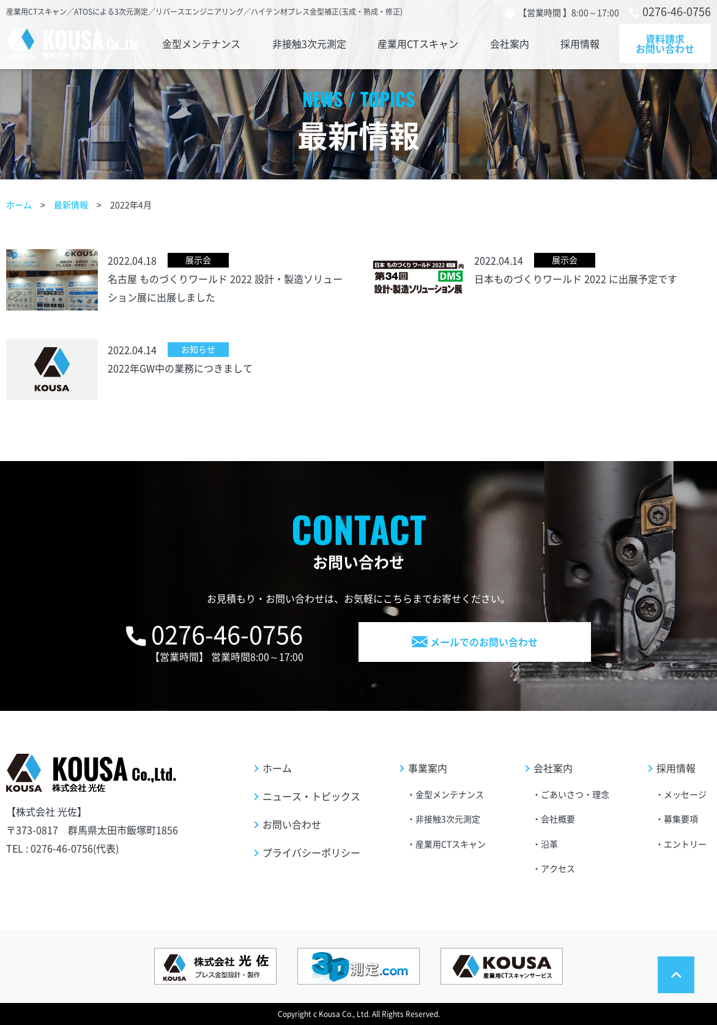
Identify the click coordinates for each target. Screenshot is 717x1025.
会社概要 (558, 819)
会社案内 (510, 43)
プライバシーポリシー (311, 852)
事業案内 (427, 767)
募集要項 (681, 819)
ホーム (19, 204)
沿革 (549, 844)
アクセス (558, 868)
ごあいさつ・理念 (575, 794)
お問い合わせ (291, 824)
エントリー (685, 844)
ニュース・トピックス (311, 796)
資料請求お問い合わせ (665, 43)
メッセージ (685, 794)
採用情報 (582, 43)
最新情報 (71, 204)
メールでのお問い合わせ (475, 641)
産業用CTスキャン (417, 43)
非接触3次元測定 (308, 43)
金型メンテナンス (199, 43)
